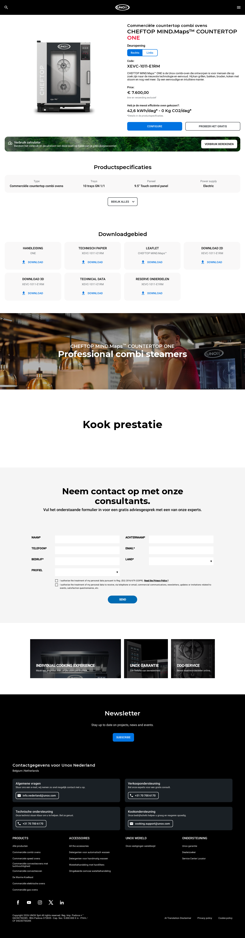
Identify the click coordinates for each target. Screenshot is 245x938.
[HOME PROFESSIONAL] (122, 7)
